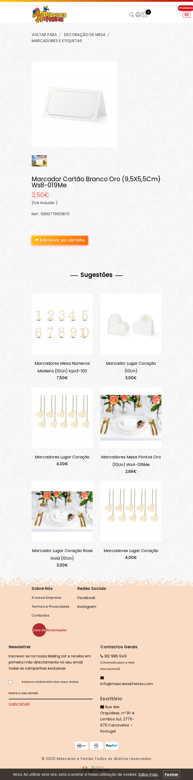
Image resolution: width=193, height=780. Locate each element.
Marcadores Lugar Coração (62, 457)
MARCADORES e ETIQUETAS (57, 40)
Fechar (171, 774)
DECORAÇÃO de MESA (84, 34)
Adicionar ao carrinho (60, 240)
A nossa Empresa (46, 597)
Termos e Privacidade (51, 606)
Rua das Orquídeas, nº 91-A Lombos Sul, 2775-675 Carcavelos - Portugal (119, 715)
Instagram (86, 606)
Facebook (86, 597)
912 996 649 (113, 656)
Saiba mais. (148, 774)
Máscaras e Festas (75, 758)
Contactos (41, 615)
